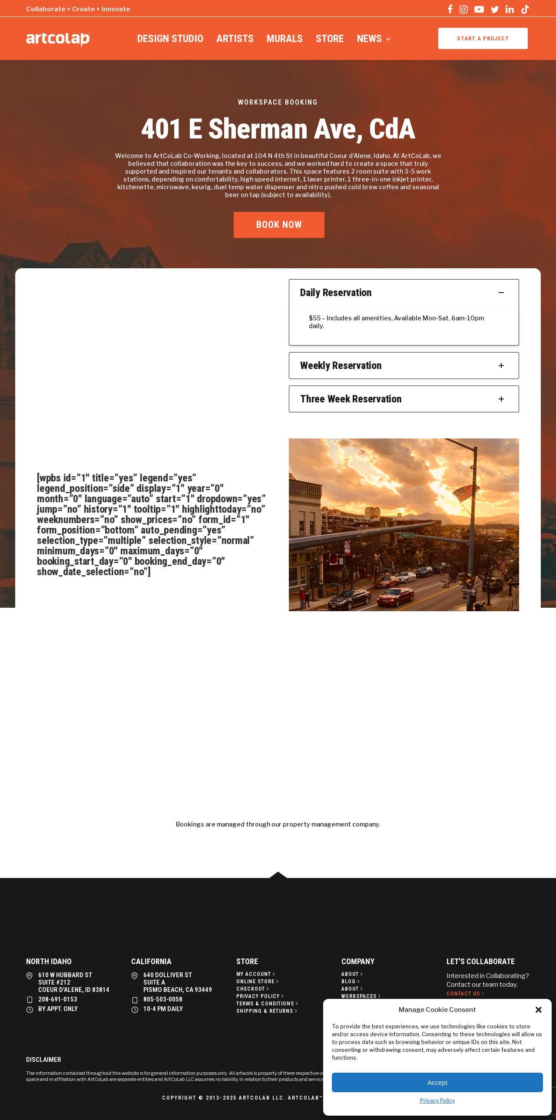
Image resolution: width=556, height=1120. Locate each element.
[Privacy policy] (260, 996)
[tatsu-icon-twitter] (494, 9)
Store (330, 39)
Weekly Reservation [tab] (404, 365)
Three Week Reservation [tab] (404, 398)
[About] (352, 974)
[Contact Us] (466, 993)
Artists (235, 39)
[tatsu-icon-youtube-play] (479, 9)
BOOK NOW (279, 224)
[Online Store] (258, 981)
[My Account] (256, 974)
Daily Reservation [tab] (404, 292)
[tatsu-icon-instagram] (464, 9)
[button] (538, 1009)
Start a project (483, 38)
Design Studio (170, 39)
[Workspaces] (361, 996)
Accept (437, 1082)
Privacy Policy (437, 1100)
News (369, 39)
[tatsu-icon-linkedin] (510, 9)
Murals (285, 39)
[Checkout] (253, 989)
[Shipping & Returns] (267, 1011)
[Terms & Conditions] (268, 1003)
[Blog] (351, 981)
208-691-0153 (57, 999)
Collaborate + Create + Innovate (78, 9)
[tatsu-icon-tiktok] (525, 9)
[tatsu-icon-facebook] (450, 9)
